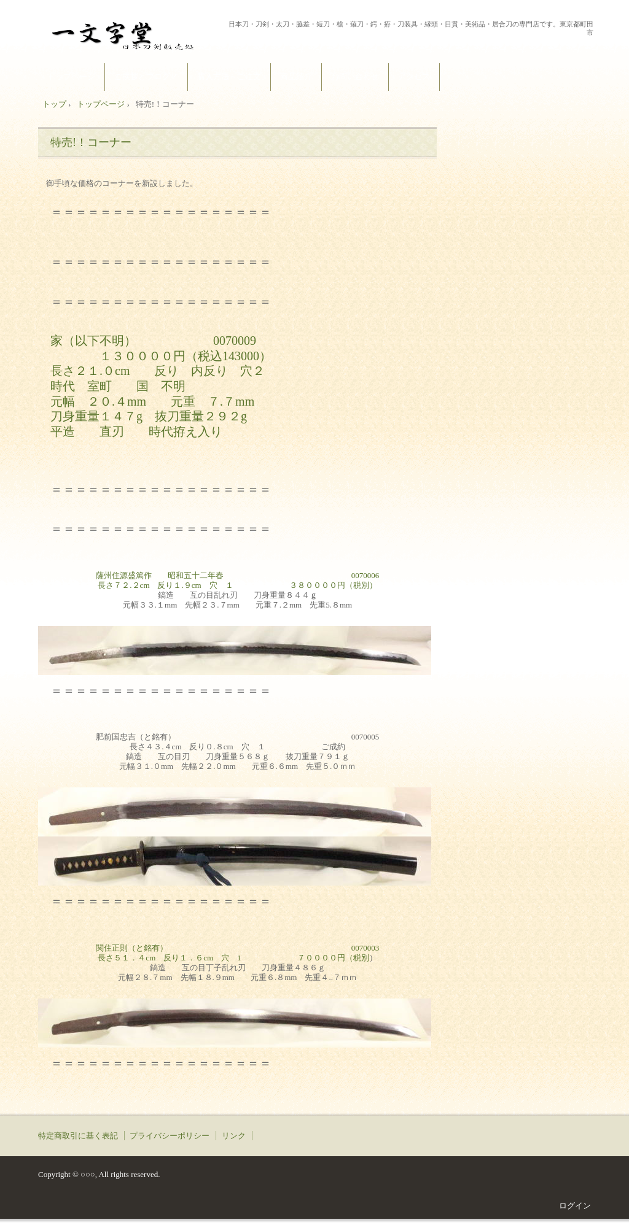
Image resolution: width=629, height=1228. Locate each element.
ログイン (575, 1205)
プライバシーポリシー (169, 1135)
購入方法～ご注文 (229, 76)
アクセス (414, 76)
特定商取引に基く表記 (78, 1135)
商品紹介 (296, 76)
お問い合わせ (355, 76)
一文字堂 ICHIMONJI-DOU (131, 33)
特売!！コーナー (90, 142)
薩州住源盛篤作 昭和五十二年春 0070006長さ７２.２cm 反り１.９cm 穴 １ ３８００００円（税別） (238, 580)
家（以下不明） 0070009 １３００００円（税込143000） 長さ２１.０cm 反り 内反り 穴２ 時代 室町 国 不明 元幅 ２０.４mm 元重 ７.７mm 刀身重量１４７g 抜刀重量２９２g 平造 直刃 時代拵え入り (161, 386)
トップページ (71, 76)
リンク (234, 1135)
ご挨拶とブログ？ (146, 76)
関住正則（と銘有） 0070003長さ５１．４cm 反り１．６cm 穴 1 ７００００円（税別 (238, 952)
